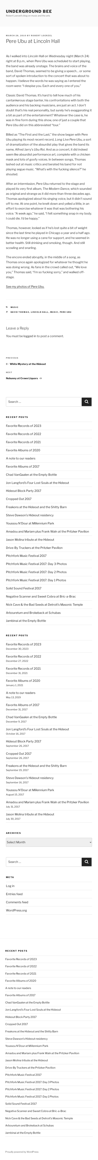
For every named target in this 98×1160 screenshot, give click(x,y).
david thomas (20, 312)
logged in (29, 336)
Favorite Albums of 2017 (22, 466)
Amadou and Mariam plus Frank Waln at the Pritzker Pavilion (47, 531)
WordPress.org (16, 910)
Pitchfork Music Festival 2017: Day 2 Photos (36, 572)
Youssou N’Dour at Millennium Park (30, 523)
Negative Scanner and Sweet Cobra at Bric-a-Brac (41, 596)
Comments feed (17, 902)
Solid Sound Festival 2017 (23, 588)
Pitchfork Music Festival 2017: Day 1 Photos (36, 580)
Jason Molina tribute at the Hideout (30, 539)
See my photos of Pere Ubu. (25, 286)
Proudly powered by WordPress (22, 1151)
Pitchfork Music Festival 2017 (26, 555)
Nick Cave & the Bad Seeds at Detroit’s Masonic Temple (44, 604)
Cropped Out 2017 (19, 499)
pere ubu (66, 312)
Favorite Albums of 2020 (23, 450)
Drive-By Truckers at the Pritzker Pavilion (34, 548)
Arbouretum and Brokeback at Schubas (33, 612)
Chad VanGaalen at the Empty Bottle (31, 474)
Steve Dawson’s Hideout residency (30, 515)
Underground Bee (29, 11)
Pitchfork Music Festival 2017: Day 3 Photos (36, 564)
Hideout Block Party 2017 (23, 491)
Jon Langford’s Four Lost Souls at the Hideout (37, 483)
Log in (10, 886)
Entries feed (14, 894)
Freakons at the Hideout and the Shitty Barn (36, 507)
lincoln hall (40, 312)
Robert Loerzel (41, 35)
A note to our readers (20, 458)
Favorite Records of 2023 (23, 426)
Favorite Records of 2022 (23, 434)
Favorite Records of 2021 (23, 442)
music (15, 307)
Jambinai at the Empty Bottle (26, 620)
